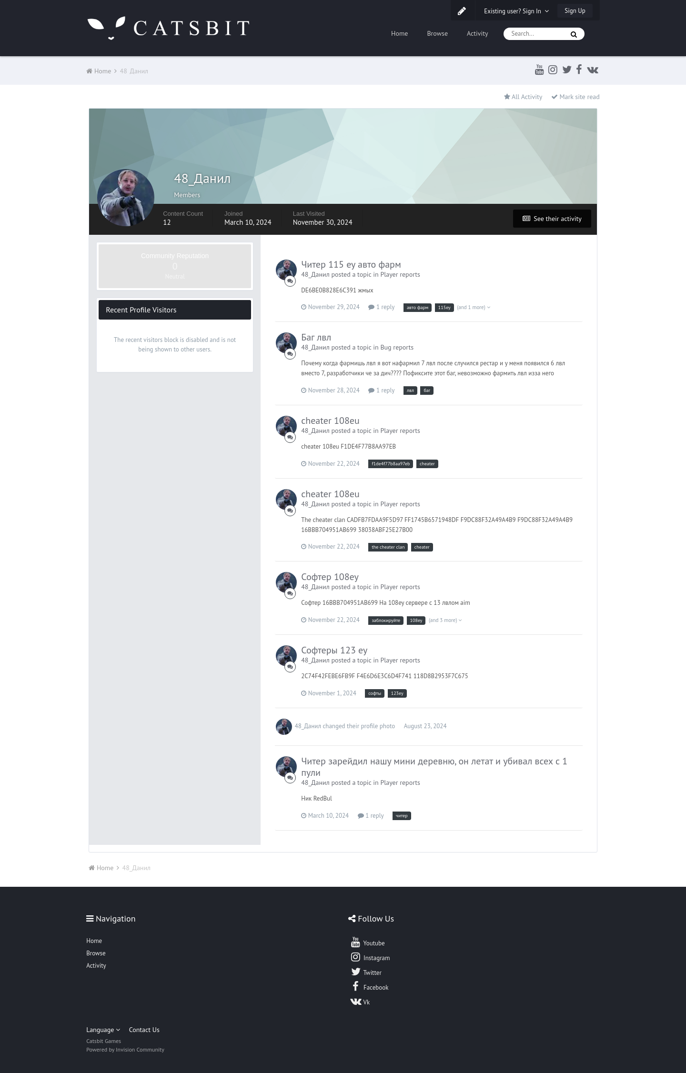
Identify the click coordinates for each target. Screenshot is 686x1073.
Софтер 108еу (330, 577)
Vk (360, 1001)
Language (103, 1029)
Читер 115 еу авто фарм (351, 264)
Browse (437, 33)
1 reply (381, 307)
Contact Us (144, 1029)
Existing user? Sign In (516, 11)
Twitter (365, 971)
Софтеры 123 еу (334, 650)
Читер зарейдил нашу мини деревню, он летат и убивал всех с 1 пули (434, 767)
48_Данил (315, 274)
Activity (477, 33)
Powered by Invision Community (125, 1049)
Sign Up (575, 11)
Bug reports (397, 347)
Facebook (369, 986)
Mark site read (575, 96)
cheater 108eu (330, 420)
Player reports (400, 274)
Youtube (367, 942)
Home (399, 33)
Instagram (370, 957)
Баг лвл (316, 337)
